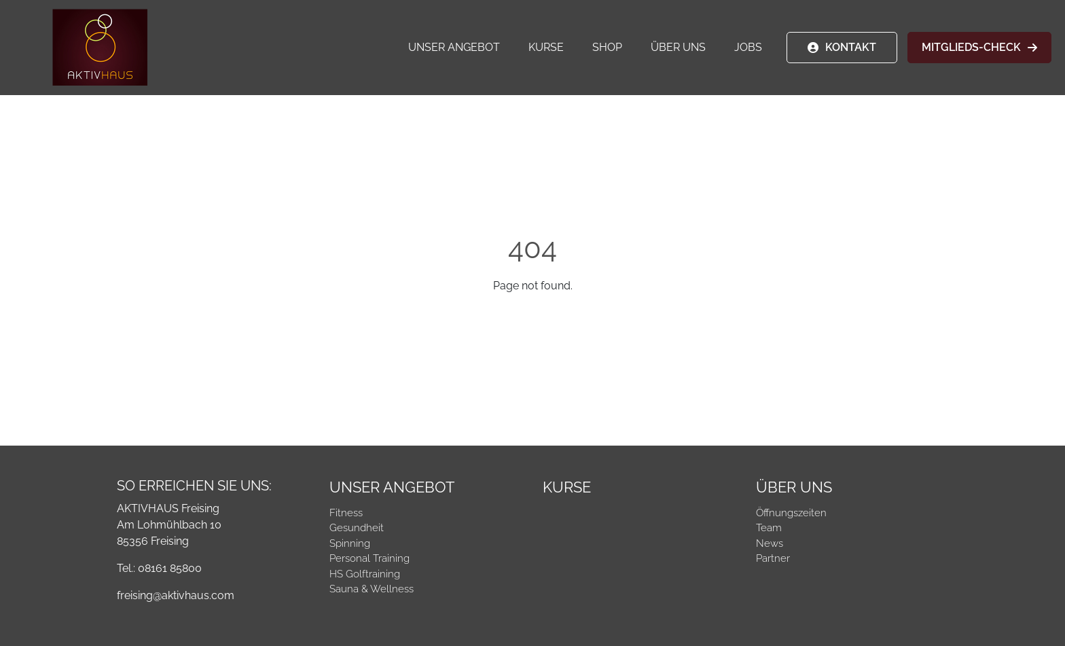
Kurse (546, 47)
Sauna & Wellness (371, 589)
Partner (773, 558)
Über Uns (678, 47)
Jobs (748, 47)
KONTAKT (850, 47)
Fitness (346, 513)
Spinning (349, 543)
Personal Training (369, 558)
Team (769, 528)
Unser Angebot (454, 47)
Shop (607, 47)
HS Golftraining (364, 574)
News (769, 543)
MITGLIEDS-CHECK (971, 47)
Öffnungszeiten (791, 513)
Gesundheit (356, 528)
